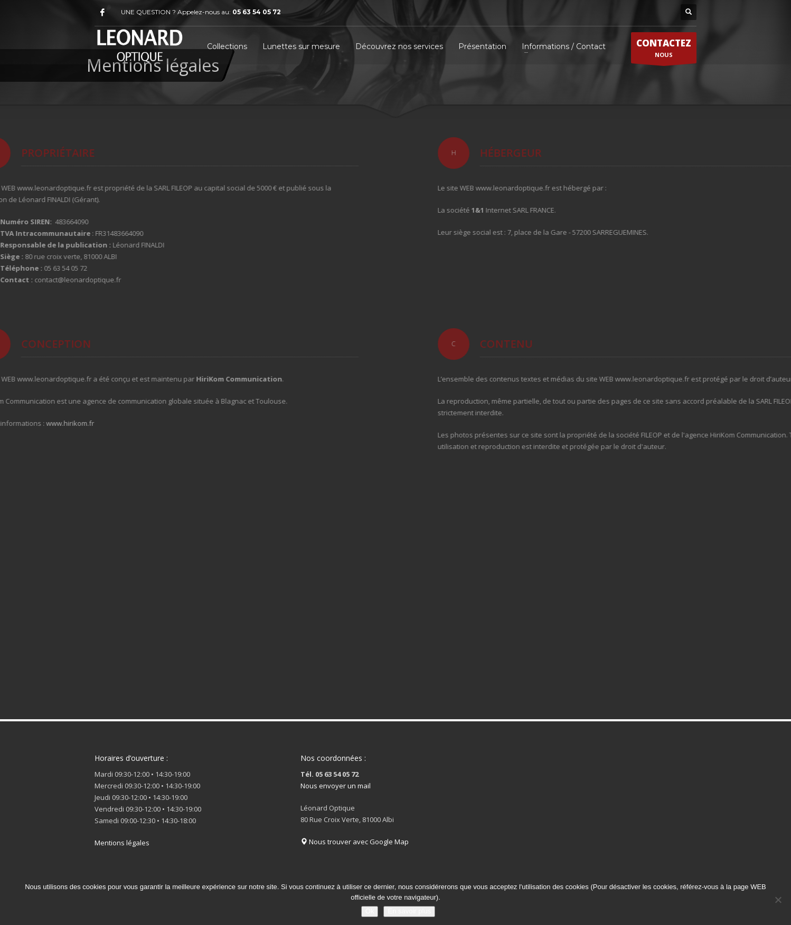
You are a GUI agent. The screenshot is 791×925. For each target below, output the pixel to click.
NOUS (663, 50)
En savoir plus (409, 911)
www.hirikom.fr (34, 423)
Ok (369, 911)
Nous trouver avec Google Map (354, 841)
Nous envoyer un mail (335, 785)
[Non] (778, 899)
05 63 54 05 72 (256, 12)
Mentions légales (122, 842)
